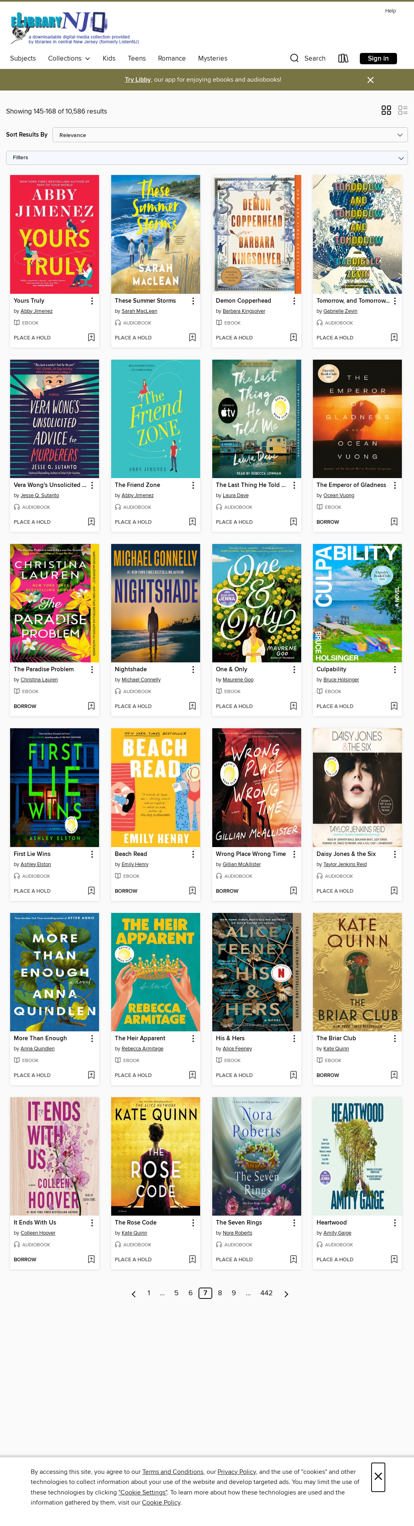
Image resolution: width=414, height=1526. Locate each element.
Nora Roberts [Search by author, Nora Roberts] (237, 1233)
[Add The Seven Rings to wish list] (293, 1260)
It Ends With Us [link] (35, 1223)
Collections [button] (69, 58)
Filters (20, 157)
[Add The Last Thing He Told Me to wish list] (293, 522)
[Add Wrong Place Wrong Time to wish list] (293, 891)
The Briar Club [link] (336, 1038)
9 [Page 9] (234, 1293)
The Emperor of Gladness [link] (351, 485)
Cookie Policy (161, 1503)
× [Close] (378, 1477)
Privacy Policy (237, 1472)
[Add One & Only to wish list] (293, 707)
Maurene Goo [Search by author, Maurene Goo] (238, 680)
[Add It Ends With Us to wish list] (91, 1260)
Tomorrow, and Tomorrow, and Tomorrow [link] (354, 301)
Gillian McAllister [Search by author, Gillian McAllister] (242, 864)
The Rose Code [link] (135, 1223)
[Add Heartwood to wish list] (394, 1260)
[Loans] (344, 60)
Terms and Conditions (172, 1472)
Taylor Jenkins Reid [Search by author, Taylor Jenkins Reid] (345, 864)
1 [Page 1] (149, 1293)
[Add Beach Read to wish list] (192, 891)
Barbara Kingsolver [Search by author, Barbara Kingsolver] (244, 311)
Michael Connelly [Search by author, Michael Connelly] (141, 680)
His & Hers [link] (230, 1038)
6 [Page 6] (190, 1293)
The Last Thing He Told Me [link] (253, 485)
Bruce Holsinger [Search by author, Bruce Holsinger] (341, 680)
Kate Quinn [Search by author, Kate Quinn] (336, 1048)
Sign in (378, 58)
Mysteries (213, 58)
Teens (137, 58)
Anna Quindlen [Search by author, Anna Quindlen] (38, 1048)
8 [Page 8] (220, 1293)
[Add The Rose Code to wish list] (192, 1260)
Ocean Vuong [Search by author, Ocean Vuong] (338, 495)
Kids (109, 58)
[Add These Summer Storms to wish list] (192, 338)
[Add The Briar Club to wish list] (394, 1076)
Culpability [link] (331, 669)
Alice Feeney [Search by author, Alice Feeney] (237, 1048)
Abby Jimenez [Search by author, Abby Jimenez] (37, 311)
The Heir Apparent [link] (140, 1038)
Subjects (23, 58)
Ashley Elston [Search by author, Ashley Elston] (36, 864)
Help (390, 11)
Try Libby (138, 80)
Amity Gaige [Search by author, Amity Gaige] (337, 1233)
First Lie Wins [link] (32, 854)
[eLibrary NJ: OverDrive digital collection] (74, 27)
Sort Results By (27, 135)
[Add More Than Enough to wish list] (91, 1076)
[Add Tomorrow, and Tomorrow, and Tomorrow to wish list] (394, 338)
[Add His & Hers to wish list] (293, 1076)
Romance (172, 58)
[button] (307, 60)
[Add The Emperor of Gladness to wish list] (394, 522)
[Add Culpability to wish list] (394, 707)
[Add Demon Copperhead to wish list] (293, 338)
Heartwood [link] (332, 1223)
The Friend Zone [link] (137, 485)
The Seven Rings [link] (239, 1223)
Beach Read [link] (131, 854)
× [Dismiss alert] (370, 80)
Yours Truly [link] (29, 301)
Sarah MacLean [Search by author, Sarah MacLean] (139, 311)
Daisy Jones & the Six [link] (346, 854)
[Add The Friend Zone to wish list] (192, 522)
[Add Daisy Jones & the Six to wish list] (394, 891)
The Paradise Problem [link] (44, 669)
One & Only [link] (231, 669)
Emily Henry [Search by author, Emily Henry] (135, 864)
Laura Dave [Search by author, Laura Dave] (236, 495)
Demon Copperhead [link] (243, 301)
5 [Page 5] (176, 1293)
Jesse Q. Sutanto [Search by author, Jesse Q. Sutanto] (40, 495)
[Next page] (286, 1293)
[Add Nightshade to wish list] (192, 707)
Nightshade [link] (131, 669)
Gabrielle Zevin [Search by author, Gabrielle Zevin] (340, 311)
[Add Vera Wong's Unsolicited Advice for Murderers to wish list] (91, 522)
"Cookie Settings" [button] (142, 1492)
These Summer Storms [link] (145, 301)
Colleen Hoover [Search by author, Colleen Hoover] (38, 1233)
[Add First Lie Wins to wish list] (91, 891)
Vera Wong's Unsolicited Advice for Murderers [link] (51, 485)
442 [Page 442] (266, 1293)
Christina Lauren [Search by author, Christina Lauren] (39, 680)
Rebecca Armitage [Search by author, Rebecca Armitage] (142, 1048)
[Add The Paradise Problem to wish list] (91, 707)
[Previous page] (134, 1293)
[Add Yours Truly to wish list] (91, 338)
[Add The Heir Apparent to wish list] (192, 1076)
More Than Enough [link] (40, 1038)
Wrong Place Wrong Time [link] (251, 854)
